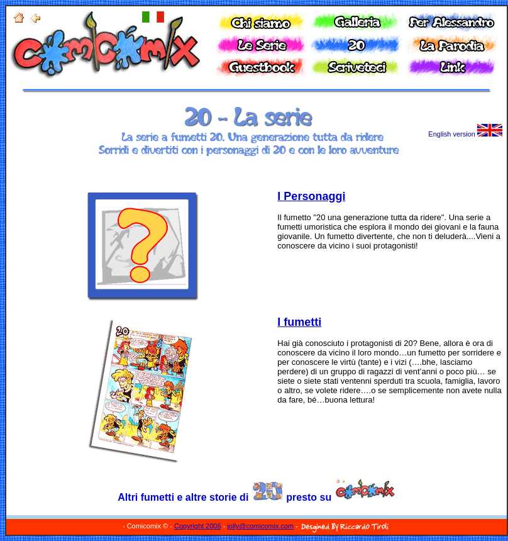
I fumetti (299, 322)
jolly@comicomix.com (260, 526)
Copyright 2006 (197, 526)
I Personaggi (311, 196)
